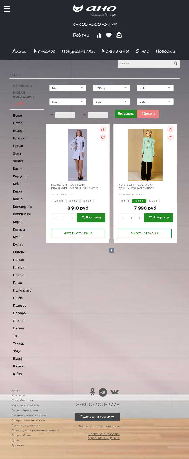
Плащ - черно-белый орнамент (74, 188)
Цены (15, 440)
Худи (17, 351)
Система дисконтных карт (29, 415)
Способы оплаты (23, 400)
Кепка (17, 191)
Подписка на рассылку (97, 416)
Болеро (19, 131)
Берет (17, 115)
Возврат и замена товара (28, 420)
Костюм (19, 229)
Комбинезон (22, 214)
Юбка (17, 374)
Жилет (18, 161)
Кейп (17, 184)
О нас (142, 51)
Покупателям (78, 51)
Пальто (18, 260)
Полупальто (22, 290)
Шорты (18, 366)
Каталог (44, 51)
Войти (82, 35)
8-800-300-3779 (94, 24)
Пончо (18, 298)
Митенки (19, 252)
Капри (17, 169)
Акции (19, 51)
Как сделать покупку (26, 405)
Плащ (17, 282)
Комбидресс (22, 207)
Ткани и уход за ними (26, 425)
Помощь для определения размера (35, 430)
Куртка (18, 244)
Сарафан (20, 313)
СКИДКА (20, 104)
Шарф (18, 359)
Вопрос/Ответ (21, 435)
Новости (166, 51)
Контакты (115, 51)
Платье (18, 275)
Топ (16, 336)
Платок (18, 267)
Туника (18, 343)
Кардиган (20, 176)
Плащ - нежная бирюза (137, 188)
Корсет (18, 222)
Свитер (18, 321)
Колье (17, 199)
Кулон (17, 237)
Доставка (18, 445)
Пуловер (19, 305)
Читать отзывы (78, 233)
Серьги (18, 328)
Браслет (19, 138)
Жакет (18, 153)
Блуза (17, 123)
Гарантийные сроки (25, 410)
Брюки (18, 146)
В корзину (93, 217)
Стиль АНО (22, 86)
